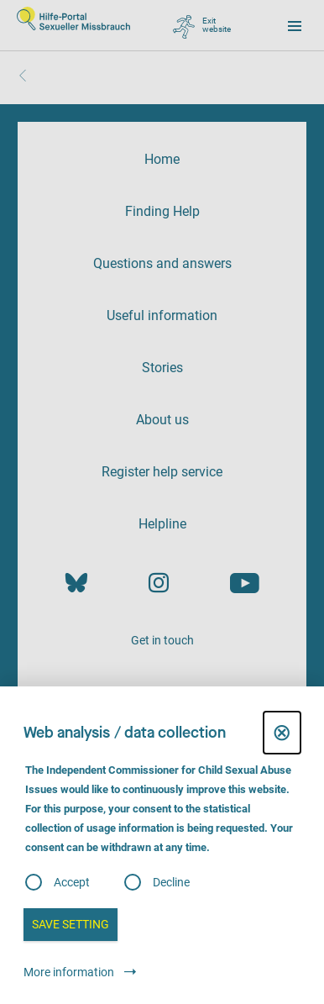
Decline (171, 882)
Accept (72, 882)
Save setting (70, 924)
